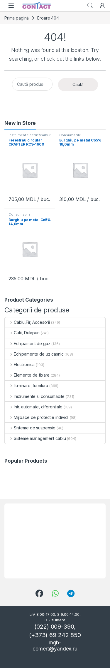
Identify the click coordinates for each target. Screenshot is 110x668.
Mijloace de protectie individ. (37, 417)
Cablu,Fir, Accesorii (27, 322)
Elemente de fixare (27, 375)
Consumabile (70, 135)
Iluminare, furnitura (26, 385)
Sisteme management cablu (35, 438)
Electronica (20, 364)
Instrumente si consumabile (35, 396)
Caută (78, 84)
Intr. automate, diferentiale (33, 406)
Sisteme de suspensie (30, 427)
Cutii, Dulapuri (22, 332)
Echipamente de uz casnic (34, 354)
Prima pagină (16, 17)
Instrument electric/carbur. (30, 135)
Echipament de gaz (27, 343)
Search (90, 5)
